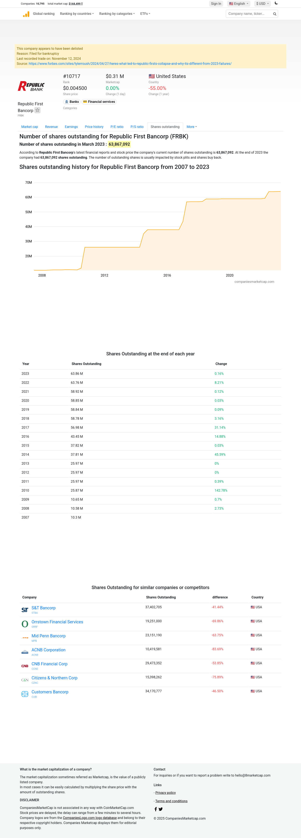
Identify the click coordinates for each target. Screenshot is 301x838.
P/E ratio (117, 127)
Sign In (216, 4)
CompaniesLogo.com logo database (90, 818)
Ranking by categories (115, 14)
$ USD (261, 4)
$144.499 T (76, 3)
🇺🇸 (237, 4)
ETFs (144, 14)
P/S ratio (137, 127)
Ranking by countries (75, 14)
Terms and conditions (171, 801)
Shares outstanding (165, 127)
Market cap (29, 127)
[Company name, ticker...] (252, 14)
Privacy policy (165, 793)
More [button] (190, 127)
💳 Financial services (99, 102)
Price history (94, 127)
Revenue (51, 127)
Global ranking (44, 14)
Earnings (71, 127)
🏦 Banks (72, 102)
